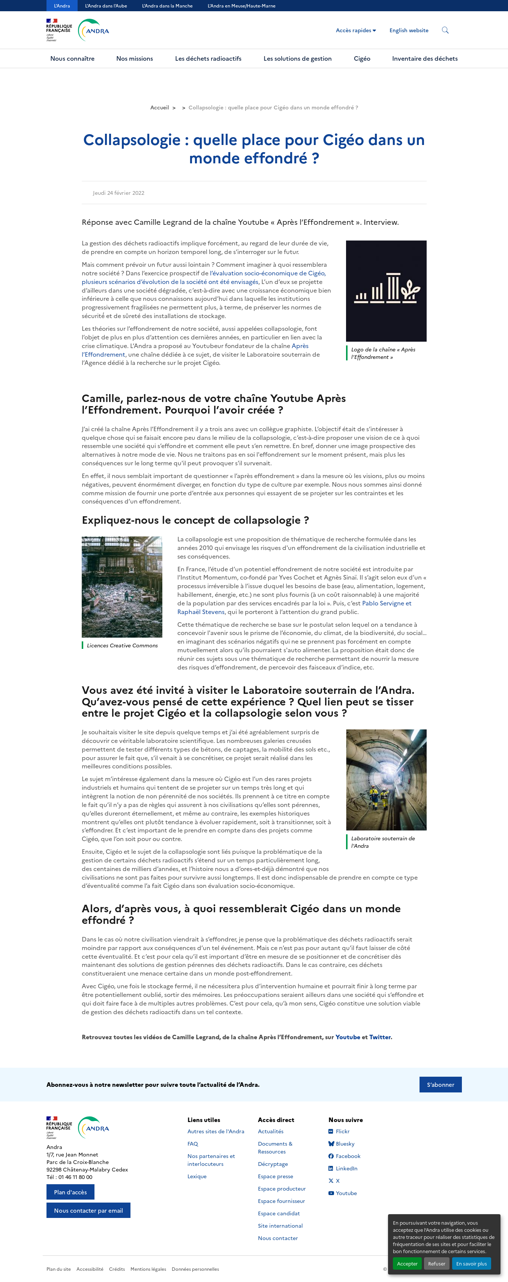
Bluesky (351, 1143)
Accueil (159, 107)
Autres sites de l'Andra (215, 1131)
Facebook (351, 1155)
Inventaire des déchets (425, 58)
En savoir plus (471, 1263)
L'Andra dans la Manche (167, 5)
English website (409, 30)
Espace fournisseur (281, 1200)
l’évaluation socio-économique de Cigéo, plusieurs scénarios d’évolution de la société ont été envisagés (204, 277)
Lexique (197, 1176)
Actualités (270, 1131)
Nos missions (134, 58)
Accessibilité (89, 1269)
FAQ (192, 1143)
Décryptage (273, 1163)
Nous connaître (72, 58)
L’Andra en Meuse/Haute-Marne (242, 5)
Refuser (436, 1263)
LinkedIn (351, 1168)
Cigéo (362, 58)
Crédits (117, 1269)
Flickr (351, 1131)
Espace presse (275, 1176)
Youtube (348, 1036)
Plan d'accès (70, 1192)
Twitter (380, 1036)
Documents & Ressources (275, 1147)
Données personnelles (195, 1269)
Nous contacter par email (88, 1210)
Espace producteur (282, 1188)
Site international (280, 1225)
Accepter (407, 1263)
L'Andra (62, 5)
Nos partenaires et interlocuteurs (211, 1159)
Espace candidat (279, 1213)
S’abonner (440, 1084)
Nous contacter (278, 1238)
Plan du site (58, 1269)
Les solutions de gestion (298, 58)
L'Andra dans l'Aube (106, 5)
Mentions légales (148, 1269)
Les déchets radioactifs (208, 58)
